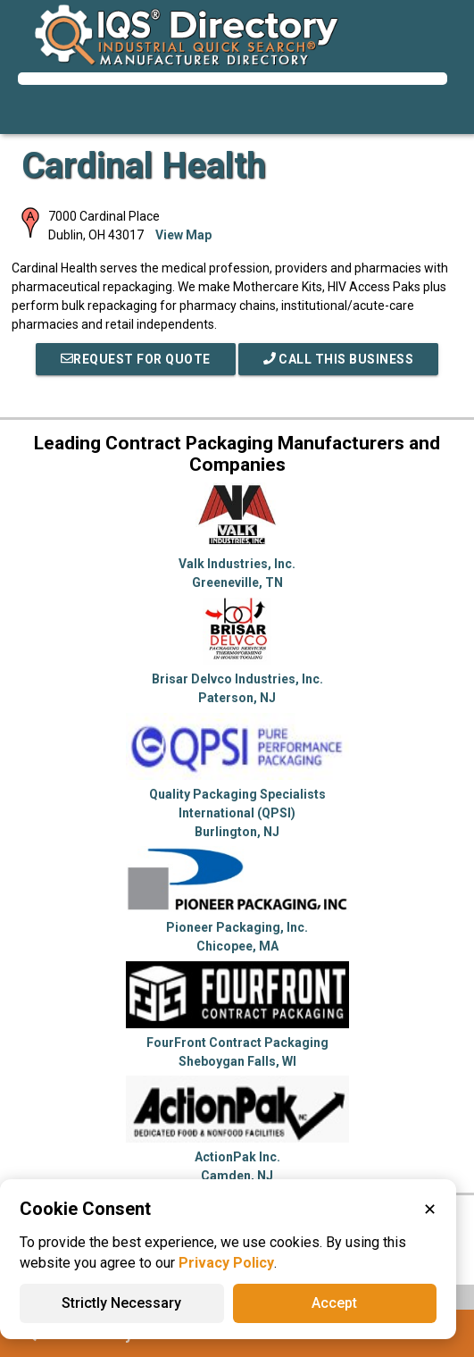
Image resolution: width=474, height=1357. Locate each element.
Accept (334, 1302)
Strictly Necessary (121, 1302)
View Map (183, 235)
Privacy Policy (226, 1262)
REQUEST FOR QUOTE (136, 359)
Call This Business (338, 359)
